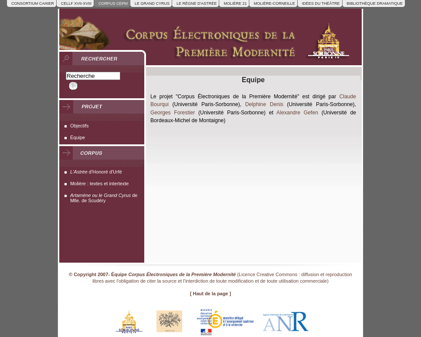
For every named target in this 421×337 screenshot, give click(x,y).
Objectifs (79, 125)
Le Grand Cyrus (152, 3)
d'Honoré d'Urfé (96, 171)
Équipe (77, 137)
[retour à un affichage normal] (249, 38)
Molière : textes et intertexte (99, 183)
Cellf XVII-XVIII (76, 3)
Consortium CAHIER (32, 3)
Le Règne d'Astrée (197, 3)
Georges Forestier (172, 113)
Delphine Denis (264, 104)
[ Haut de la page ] (210, 293)
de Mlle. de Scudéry (103, 198)
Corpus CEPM (113, 3)
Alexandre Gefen (297, 113)
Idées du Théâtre (321, 3)
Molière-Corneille (274, 3)
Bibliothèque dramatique (375, 3)
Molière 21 (235, 3)
